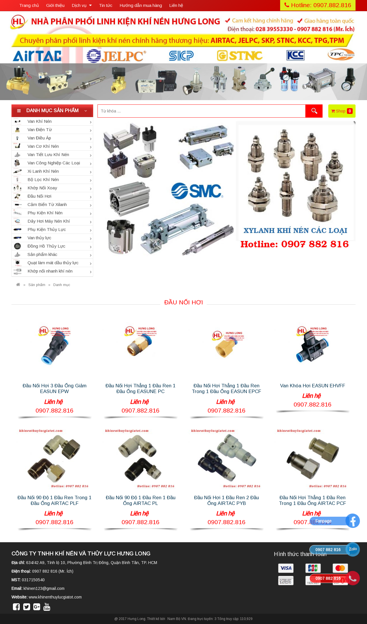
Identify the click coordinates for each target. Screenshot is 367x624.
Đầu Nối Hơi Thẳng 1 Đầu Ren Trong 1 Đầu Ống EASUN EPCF (226, 388)
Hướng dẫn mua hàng (141, 5)
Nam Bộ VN (176, 619)
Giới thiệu (55, 5)
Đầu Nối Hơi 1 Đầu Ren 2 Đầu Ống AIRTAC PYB (226, 500)
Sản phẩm (36, 285)
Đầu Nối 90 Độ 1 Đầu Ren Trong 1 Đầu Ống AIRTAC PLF (54, 500)
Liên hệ (176, 5)
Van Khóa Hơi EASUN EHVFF (312, 385)
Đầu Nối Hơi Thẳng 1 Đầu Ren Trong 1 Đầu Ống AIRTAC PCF (312, 500)
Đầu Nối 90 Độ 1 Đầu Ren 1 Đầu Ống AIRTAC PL (140, 500)
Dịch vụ (82, 5)
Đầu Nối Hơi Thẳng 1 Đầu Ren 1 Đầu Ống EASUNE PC (140, 388)
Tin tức (105, 5)
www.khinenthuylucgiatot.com (55, 597)
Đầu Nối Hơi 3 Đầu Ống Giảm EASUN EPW (55, 388)
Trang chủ (29, 5)
